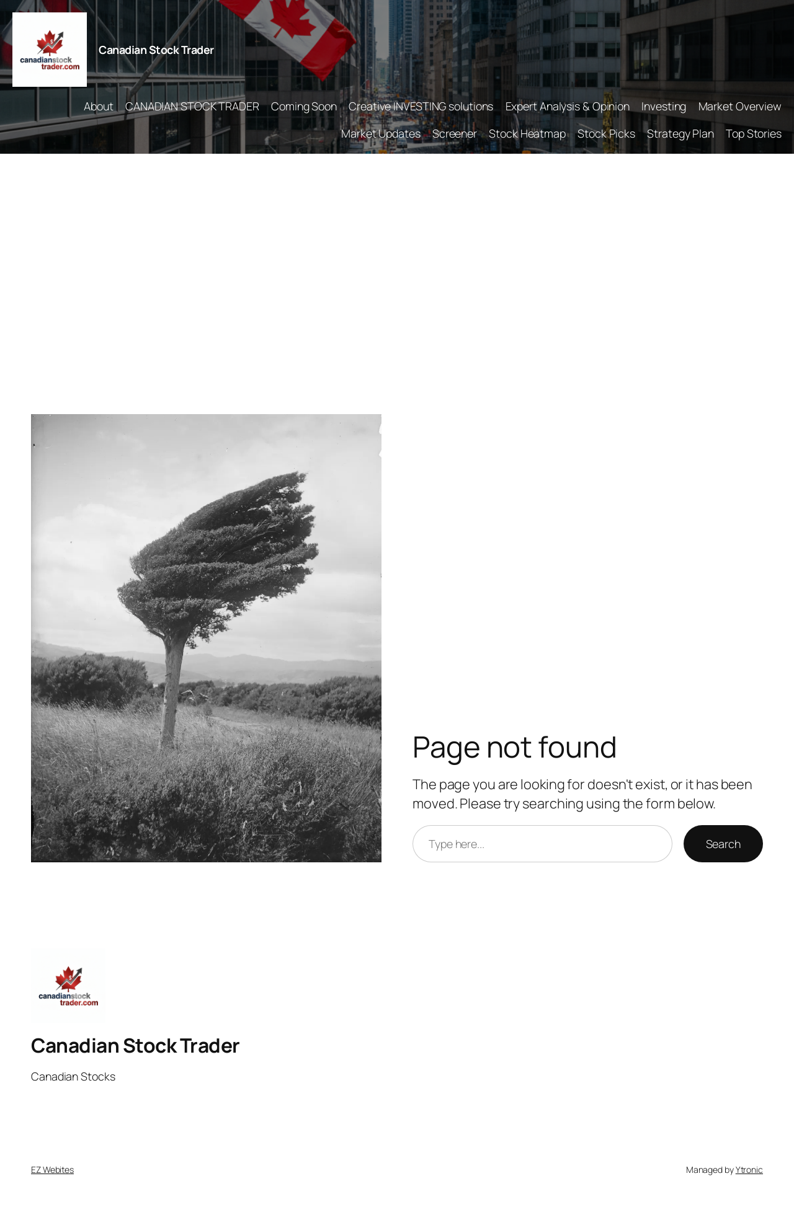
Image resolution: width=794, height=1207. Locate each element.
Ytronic (749, 1169)
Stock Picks (606, 133)
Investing (663, 106)
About (99, 106)
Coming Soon (304, 106)
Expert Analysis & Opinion (568, 106)
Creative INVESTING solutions (421, 106)
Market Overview (740, 106)
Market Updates (381, 133)
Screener (454, 133)
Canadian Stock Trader (156, 49)
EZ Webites (52, 1169)
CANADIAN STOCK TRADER (192, 106)
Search (723, 843)
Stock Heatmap (527, 133)
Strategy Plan (680, 133)
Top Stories (754, 133)
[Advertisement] (397, 284)
